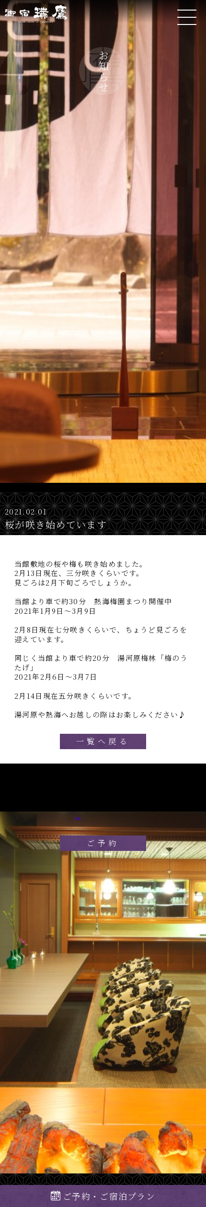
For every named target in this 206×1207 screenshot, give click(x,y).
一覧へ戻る (103, 741)
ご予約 (103, 842)
